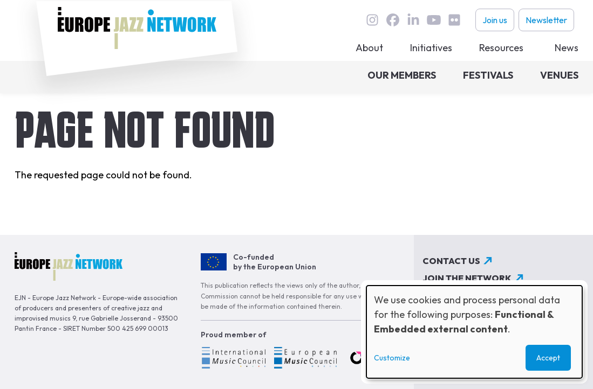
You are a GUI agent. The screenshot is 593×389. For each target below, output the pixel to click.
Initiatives (431, 47)
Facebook (393, 20)
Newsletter (546, 20)
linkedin (413, 20)
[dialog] (474, 332)
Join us (494, 20)
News (566, 47)
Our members (401, 75)
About (369, 47)
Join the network (467, 278)
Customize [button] (392, 358)
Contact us (451, 260)
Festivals (488, 75)
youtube (434, 20)
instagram (372, 20)
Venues (559, 75)
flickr (454, 20)
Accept (548, 358)
